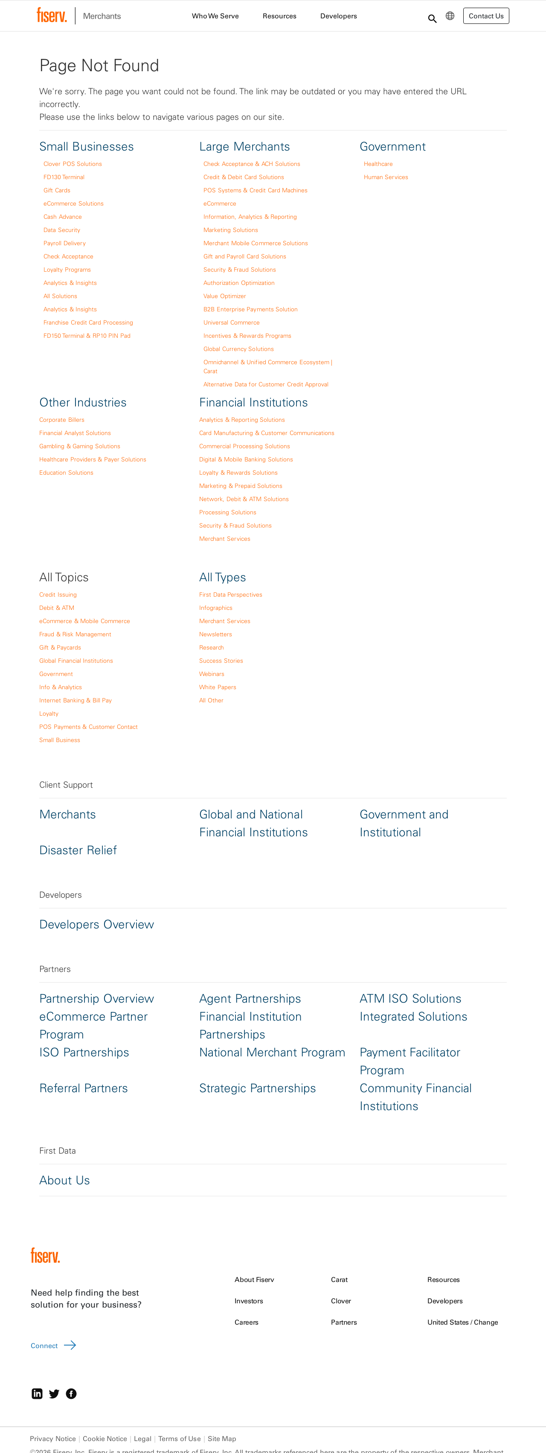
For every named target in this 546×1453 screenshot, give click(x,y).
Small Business (59, 740)
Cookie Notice (105, 1438)
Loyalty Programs (67, 269)
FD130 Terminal (64, 177)
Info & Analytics (60, 687)
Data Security (62, 230)
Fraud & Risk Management (75, 634)
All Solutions (60, 296)
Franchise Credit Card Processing (88, 322)
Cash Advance (63, 216)
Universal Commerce (231, 322)
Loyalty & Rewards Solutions (238, 472)
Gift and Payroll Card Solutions (244, 256)
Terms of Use (179, 1438)
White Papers (217, 687)
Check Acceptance (68, 256)
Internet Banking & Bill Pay (75, 700)
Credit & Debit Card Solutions (243, 177)
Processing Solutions (227, 512)
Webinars (211, 674)
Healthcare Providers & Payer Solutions (92, 459)
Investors (249, 1300)
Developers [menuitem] (338, 16)
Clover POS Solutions (73, 164)
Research (211, 647)
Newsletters (215, 634)
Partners (344, 1322)
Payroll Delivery (65, 243)
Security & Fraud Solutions (239, 269)
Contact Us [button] (486, 16)
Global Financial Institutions (76, 660)
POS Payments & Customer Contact (88, 727)
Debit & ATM (56, 608)
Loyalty (48, 713)
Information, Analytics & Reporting (250, 216)
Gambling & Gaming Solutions (79, 446)
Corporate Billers (61, 419)
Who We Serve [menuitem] (215, 16)
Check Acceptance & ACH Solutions (251, 164)
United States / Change (462, 1322)
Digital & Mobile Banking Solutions (246, 459)
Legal (142, 1438)
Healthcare (378, 164)
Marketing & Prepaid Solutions (240, 486)
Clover (341, 1300)
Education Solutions (66, 472)
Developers (445, 1300)
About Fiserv (254, 1279)
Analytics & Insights (70, 283)
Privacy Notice (53, 1438)
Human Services (386, 177)
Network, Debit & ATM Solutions (243, 499)
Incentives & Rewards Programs (247, 335)
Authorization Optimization (239, 283)
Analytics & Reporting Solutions (242, 419)
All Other (211, 700)
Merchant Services (224, 538)
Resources (443, 1279)
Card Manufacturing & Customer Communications (266, 433)
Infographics (215, 608)
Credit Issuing (58, 594)
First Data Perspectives (230, 594)
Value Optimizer (224, 296)
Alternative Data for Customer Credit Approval (265, 384)
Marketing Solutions (230, 230)
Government (56, 674)
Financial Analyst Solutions (75, 433)
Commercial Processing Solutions (244, 446)
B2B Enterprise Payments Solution (250, 309)
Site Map (222, 1438)
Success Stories (221, 660)
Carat (339, 1279)
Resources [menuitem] (279, 16)
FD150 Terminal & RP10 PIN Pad (87, 335)
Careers (246, 1322)
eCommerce (219, 203)
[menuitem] (450, 16)
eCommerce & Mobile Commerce (84, 621)
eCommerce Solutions (74, 203)
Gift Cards (57, 190)
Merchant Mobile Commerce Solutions (255, 243)
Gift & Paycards (60, 647)
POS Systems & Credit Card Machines (255, 190)
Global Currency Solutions (238, 349)
